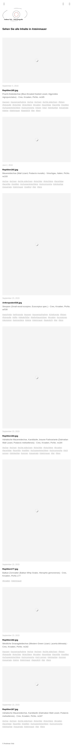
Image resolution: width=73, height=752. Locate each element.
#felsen (61, 102)
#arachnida (7, 314)
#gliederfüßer (24, 317)
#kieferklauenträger (39, 317)
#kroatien (37, 105)
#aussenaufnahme (18, 102)
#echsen (37, 102)
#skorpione (7, 320)
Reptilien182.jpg (10, 640)
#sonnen (24, 453)
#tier (33, 110)
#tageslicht (25, 110)
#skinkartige (53, 108)
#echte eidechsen (50, 102)
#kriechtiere (27, 105)
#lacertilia (56, 105)
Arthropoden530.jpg (12, 303)
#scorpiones (62, 317)
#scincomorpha (27, 108)
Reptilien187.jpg (10, 709)
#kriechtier (16, 105)
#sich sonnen (41, 657)
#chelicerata (54, 314)
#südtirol (27, 187)
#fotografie (6, 105)
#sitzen (38, 108)
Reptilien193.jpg (10, 169)
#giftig (14, 317)
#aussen (5, 102)
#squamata (63, 108)
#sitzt (44, 108)
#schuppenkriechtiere (11, 108)
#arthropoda (18, 314)
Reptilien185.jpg (10, 90)
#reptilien (65, 105)
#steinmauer (14, 110)
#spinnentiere (18, 320)
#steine (5, 110)
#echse (30, 102)
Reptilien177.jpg (10, 569)
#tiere (38, 110)
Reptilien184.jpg (10, 436)
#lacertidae (46, 105)
